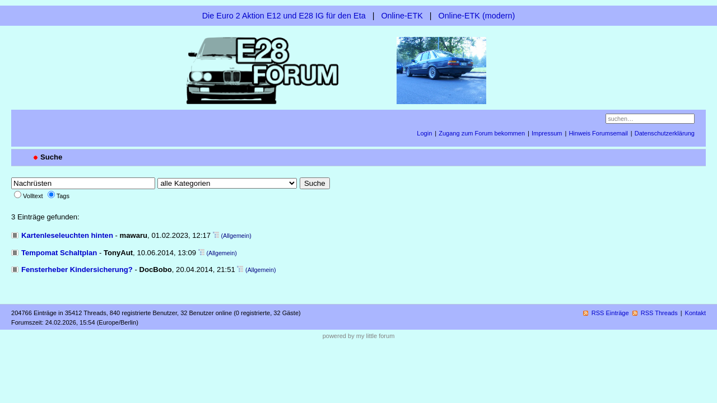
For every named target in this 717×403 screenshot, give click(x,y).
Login (424, 133)
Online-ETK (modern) (477, 15)
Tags (63, 196)
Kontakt (695, 313)
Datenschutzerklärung (665, 133)
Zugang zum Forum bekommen (482, 133)
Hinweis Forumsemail (598, 133)
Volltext (33, 196)
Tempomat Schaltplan (59, 253)
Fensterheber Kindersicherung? (77, 269)
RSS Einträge (610, 313)
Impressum (547, 133)
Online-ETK (401, 15)
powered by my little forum (359, 335)
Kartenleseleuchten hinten (67, 235)
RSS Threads (659, 313)
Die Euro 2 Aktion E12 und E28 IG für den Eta (284, 15)
